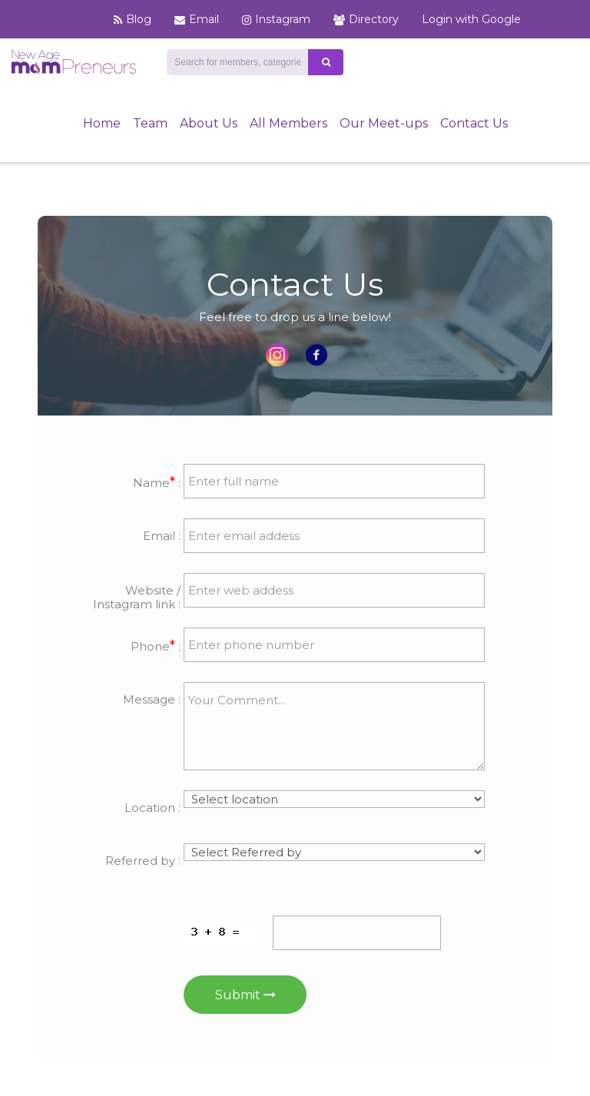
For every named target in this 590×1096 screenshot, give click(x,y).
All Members (288, 123)
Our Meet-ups (384, 123)
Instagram (276, 19)
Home (102, 123)
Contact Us (474, 123)
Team (150, 123)
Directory (366, 19)
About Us (208, 123)
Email (196, 19)
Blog (132, 19)
